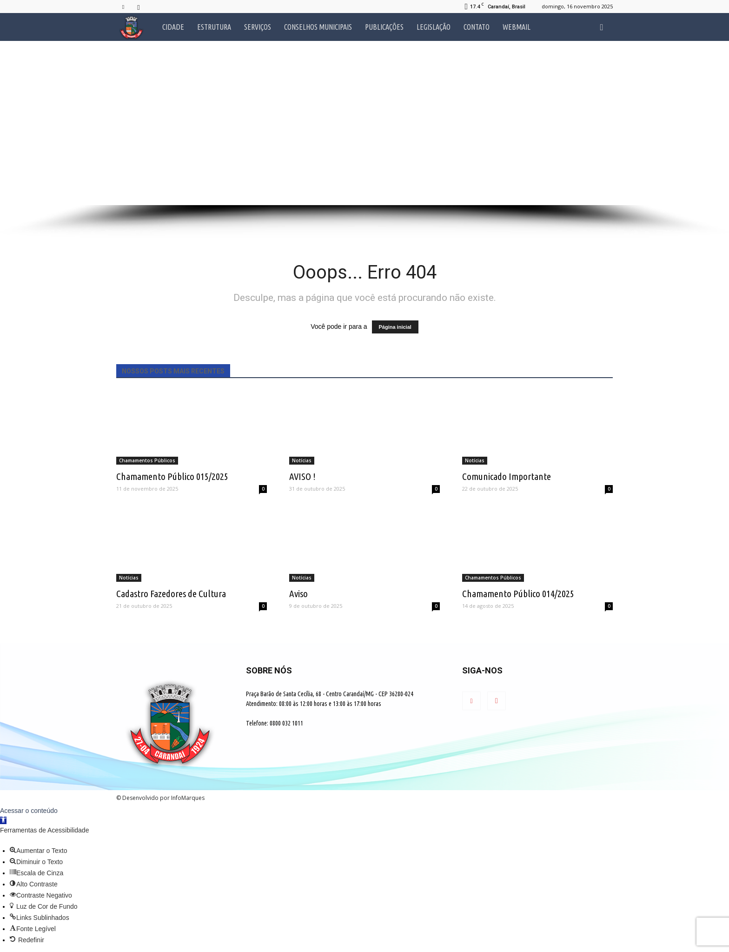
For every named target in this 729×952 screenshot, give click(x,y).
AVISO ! (302, 476)
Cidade (173, 27)
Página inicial (395, 327)
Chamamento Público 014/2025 (518, 593)
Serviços (257, 27)
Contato (477, 27)
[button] (601, 27)
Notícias (301, 460)
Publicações (384, 27)
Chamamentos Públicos (147, 460)
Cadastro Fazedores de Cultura (171, 593)
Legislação (434, 27)
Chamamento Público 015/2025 (172, 476)
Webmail (516, 27)
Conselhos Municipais (318, 27)
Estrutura (214, 27)
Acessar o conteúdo (29, 810)
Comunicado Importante (506, 476)
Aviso (298, 593)
